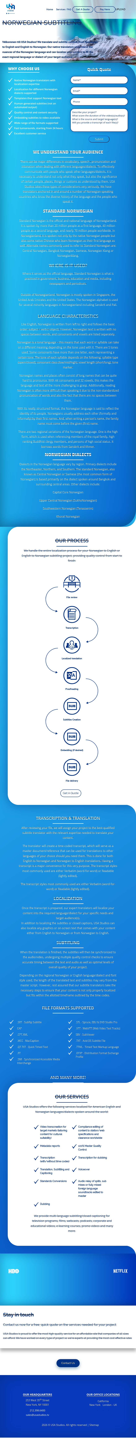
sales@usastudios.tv (37, 1415)
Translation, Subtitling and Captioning (54, 1171)
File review (71, 597)
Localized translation (72, 658)
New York (94, 1405)
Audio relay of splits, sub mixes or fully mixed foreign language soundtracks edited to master (92, 1188)
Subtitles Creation (72, 719)
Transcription (72, 627)
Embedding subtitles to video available (37, 117)
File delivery (72, 780)
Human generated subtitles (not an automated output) (35, 105)
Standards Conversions (53, 1181)
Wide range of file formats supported (36, 123)
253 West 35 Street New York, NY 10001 (37, 1402)
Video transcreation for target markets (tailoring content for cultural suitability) (53, 1132)
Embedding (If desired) (72, 750)
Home (49, 9)
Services (60, 9)
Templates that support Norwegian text (37, 98)
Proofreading (71, 689)
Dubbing (45, 1204)
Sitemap (94, 1425)
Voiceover (84, 1169)
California (103, 1401)
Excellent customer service (30, 133)
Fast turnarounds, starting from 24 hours (38, 128)
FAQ (69, 9)
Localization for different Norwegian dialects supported (35, 91)
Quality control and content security (35, 112)
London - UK (110, 1405)
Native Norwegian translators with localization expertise (34, 82)
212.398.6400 (37, 1413)
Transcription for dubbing (92, 1157)
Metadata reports (50, 1145)
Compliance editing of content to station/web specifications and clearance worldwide (91, 1132)
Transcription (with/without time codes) (54, 1159)
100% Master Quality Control (89, 1147)
